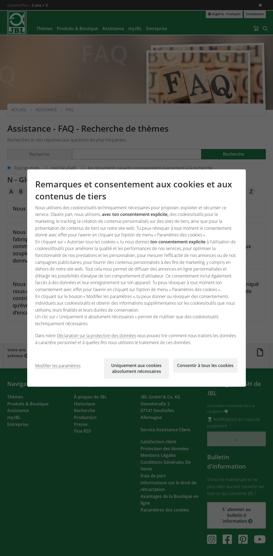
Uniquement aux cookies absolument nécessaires (136, 368)
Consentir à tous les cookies (205, 365)
